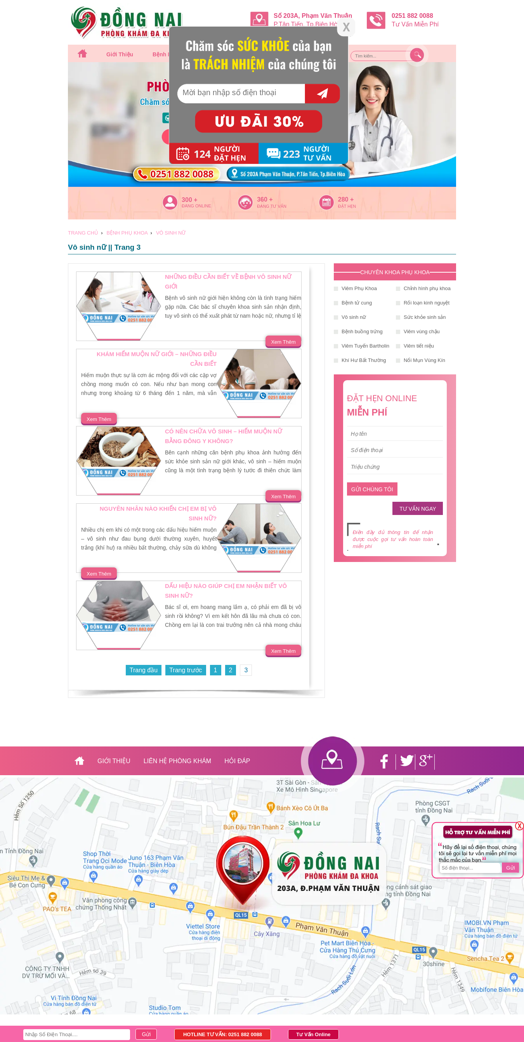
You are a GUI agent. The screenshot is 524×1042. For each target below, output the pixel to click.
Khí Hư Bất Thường (364, 360)
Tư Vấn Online (313, 1034)
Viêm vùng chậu (422, 331)
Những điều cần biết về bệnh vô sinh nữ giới (228, 281)
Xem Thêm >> (283, 342)
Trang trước (185, 670)
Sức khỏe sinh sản (425, 317)
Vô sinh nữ (354, 317)
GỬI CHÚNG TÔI (372, 489)
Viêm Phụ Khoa (359, 288)
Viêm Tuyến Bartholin (365, 346)
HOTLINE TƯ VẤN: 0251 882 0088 (222, 1034)
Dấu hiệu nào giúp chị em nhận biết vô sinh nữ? (226, 591)
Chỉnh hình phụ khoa (427, 288)
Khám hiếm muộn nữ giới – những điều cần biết (157, 359)
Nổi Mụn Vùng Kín (424, 360)
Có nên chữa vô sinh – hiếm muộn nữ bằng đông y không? (223, 436)
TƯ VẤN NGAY (417, 509)
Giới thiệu (119, 54)
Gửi (510, 868)
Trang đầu (144, 670)
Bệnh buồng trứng (362, 331)
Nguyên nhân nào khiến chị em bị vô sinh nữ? (158, 513)
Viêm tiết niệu (419, 346)
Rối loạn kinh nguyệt (426, 303)
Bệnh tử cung (357, 303)
